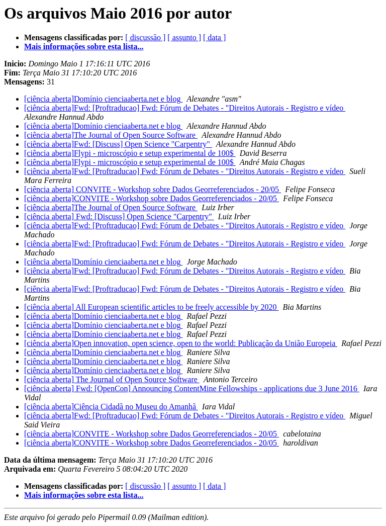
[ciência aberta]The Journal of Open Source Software (111, 135)
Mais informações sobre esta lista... (83, 46)
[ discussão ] (145, 37)
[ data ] (214, 37)
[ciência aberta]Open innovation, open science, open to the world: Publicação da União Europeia (180, 343)
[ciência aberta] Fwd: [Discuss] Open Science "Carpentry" (119, 216)
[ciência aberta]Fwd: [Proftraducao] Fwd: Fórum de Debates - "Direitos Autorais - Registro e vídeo (184, 108)
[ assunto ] (184, 37)
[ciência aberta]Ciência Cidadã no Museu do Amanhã (111, 406)
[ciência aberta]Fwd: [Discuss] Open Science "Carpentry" (118, 144)
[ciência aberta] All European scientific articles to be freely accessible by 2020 (151, 307)
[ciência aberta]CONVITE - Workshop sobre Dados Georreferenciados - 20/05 (151, 198)
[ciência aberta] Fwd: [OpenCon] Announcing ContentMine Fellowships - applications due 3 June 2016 (191, 388)
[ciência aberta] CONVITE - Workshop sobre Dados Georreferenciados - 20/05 (152, 189)
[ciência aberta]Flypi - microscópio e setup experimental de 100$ (130, 153)
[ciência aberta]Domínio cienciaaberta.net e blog (103, 99)
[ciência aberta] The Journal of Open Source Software (112, 379)
